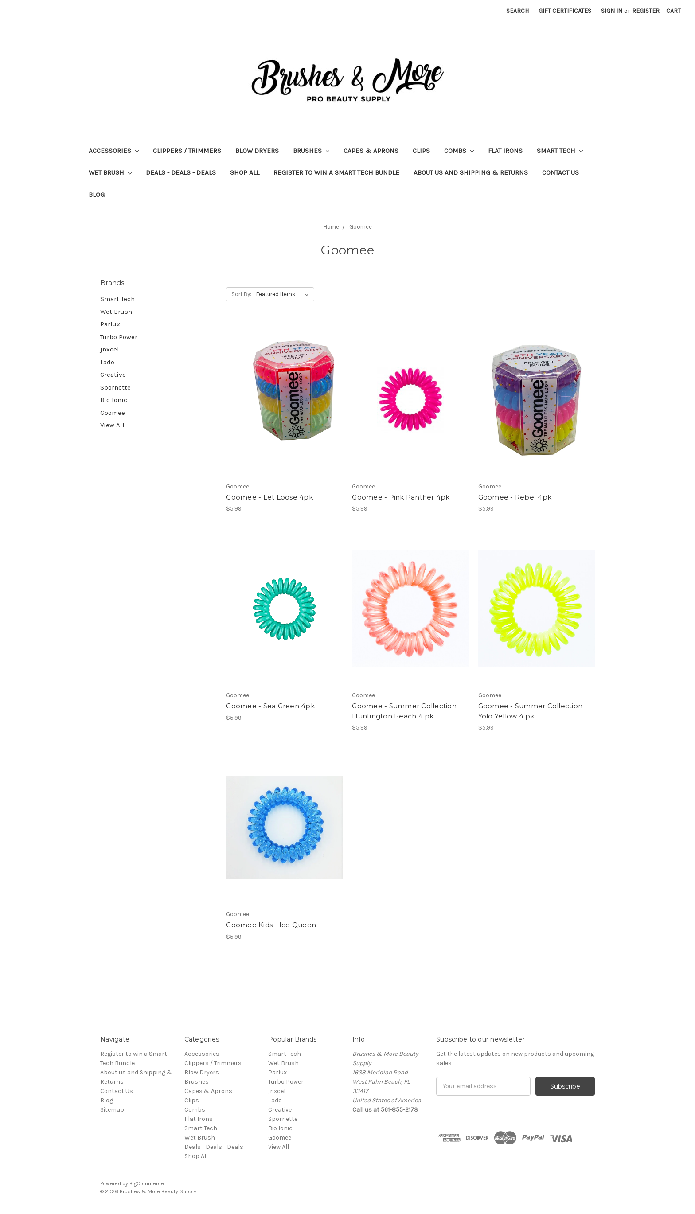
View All (112, 425)
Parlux (110, 324)
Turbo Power (118, 337)
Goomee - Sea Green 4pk (270, 706)
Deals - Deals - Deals (181, 172)
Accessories (114, 151)
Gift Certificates (565, 11)
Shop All (244, 172)
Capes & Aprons (371, 151)
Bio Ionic (113, 400)
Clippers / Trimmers (187, 151)
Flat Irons (505, 151)
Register (646, 11)
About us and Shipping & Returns (471, 172)
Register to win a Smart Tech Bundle (336, 172)
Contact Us (560, 172)
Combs (459, 151)
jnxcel (109, 349)
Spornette (115, 387)
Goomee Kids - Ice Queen (271, 925)
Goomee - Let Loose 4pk (269, 497)
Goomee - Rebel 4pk (515, 497)
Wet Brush (110, 172)
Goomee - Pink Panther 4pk (400, 497)
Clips (421, 151)
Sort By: (241, 294)
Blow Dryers (257, 151)
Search (517, 11)
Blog (97, 195)
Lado (107, 362)
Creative (113, 375)
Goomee (112, 413)
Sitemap (112, 1109)
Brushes (311, 151)
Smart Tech (560, 151)
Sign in (611, 11)
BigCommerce (146, 1183)
